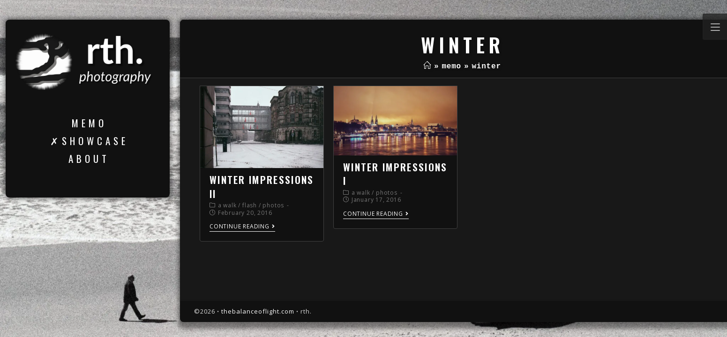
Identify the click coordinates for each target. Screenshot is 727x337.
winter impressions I (395, 174)
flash (249, 205)
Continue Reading (242, 226)
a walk (227, 205)
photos (273, 205)
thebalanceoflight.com (257, 311)
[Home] (427, 66)
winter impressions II (262, 186)
